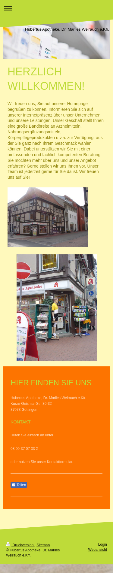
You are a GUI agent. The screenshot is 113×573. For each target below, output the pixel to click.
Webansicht (97, 549)
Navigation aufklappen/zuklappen (56, 8)
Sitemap (43, 545)
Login (102, 544)
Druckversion (20, 545)
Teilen (19, 485)
